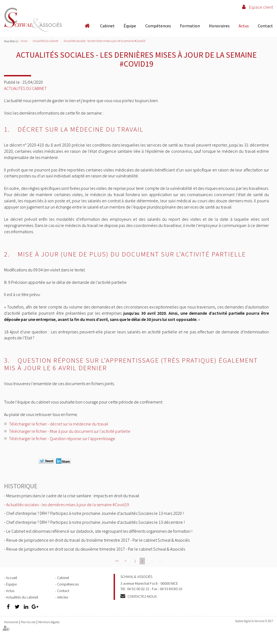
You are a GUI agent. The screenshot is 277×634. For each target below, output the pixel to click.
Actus (244, 25)
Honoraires (219, 25)
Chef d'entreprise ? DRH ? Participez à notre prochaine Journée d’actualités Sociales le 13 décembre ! (95, 522)
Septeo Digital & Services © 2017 (254, 621)
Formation (190, 25)
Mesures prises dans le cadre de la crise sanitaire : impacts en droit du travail (72, 495)
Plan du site (28, 622)
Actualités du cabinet (45, 41)
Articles (62, 597)
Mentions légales (49, 622)
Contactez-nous (142, 596)
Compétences (158, 25)
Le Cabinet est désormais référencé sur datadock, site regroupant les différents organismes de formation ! (99, 531)
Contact (265, 25)
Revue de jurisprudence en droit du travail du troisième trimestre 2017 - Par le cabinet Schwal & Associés (98, 540)
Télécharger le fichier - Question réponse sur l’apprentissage (62, 438)
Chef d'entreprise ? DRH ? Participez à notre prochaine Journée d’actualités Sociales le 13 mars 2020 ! (95, 513)
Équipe (130, 25)
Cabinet (107, 25)
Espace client (261, 7)
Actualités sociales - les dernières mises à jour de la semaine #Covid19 (104, 41)
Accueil (87, 25)
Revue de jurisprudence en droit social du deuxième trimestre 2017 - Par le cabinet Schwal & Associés (95, 549)
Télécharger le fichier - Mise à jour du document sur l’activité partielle (69, 431)
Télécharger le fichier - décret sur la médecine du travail (59, 424)
